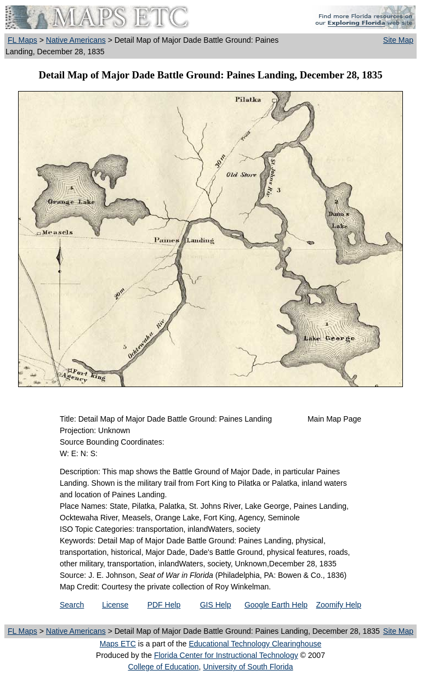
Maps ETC (118, 643)
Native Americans (76, 40)
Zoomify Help (338, 604)
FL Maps (22, 40)
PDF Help (164, 604)
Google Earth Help (276, 604)
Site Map (398, 40)
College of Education (163, 666)
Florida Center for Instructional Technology (226, 655)
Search (72, 604)
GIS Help (215, 604)
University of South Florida (248, 666)
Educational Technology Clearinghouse (255, 643)
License (115, 604)
